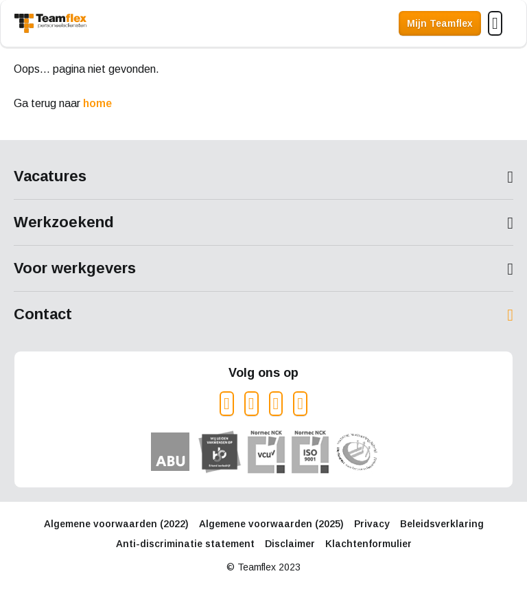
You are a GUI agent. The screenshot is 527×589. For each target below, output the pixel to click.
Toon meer (263, 177)
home (97, 103)
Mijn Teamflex (440, 23)
